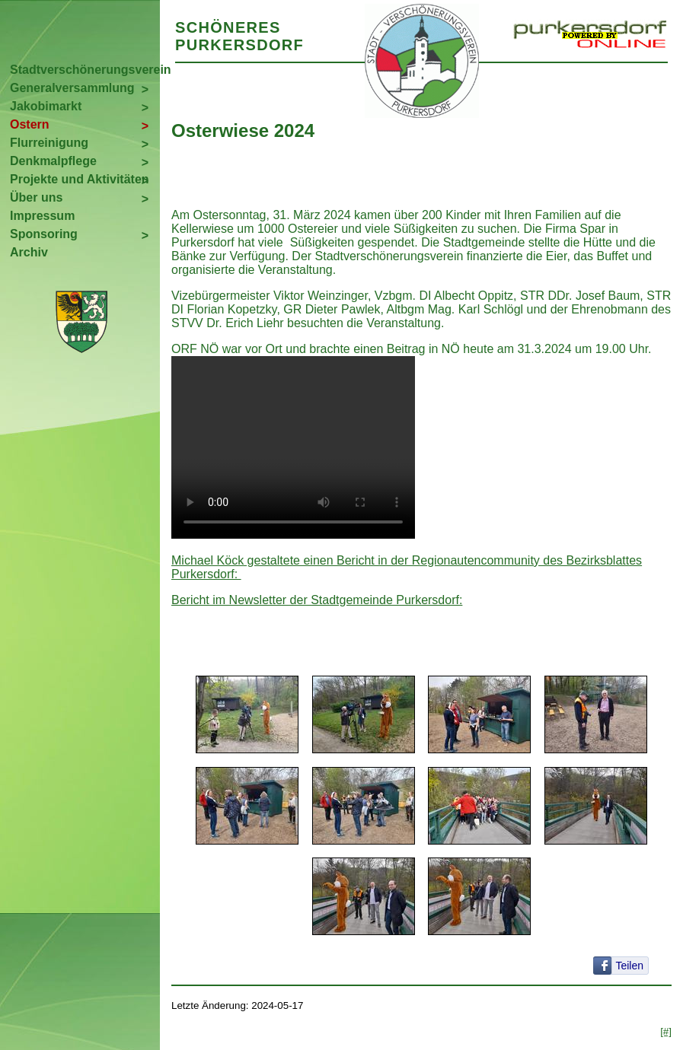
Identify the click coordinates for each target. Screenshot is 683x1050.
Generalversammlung (72, 87)
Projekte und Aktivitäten (79, 179)
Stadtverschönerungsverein (85, 69)
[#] (666, 1031)
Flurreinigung (49, 142)
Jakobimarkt (45, 106)
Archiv (29, 252)
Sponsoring (44, 234)
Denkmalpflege (53, 160)
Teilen (629, 965)
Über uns (36, 197)
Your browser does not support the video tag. (293, 447)
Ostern (29, 124)
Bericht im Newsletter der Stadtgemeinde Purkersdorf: (316, 599)
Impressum (42, 215)
